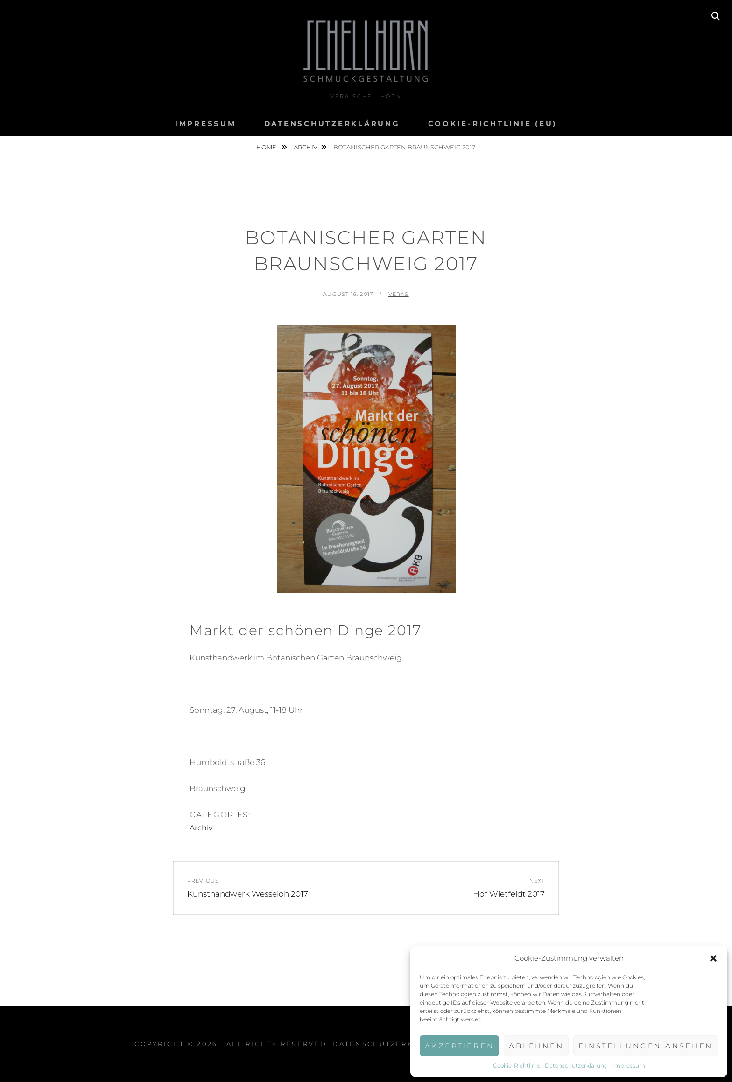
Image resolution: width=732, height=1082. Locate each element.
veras (398, 294)
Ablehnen (536, 1045)
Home (267, 147)
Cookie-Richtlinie (516, 1065)
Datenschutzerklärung (576, 1065)
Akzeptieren (459, 1045)
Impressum (628, 1065)
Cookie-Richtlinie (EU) (492, 123)
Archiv (305, 147)
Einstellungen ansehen (645, 1045)
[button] (713, 958)
